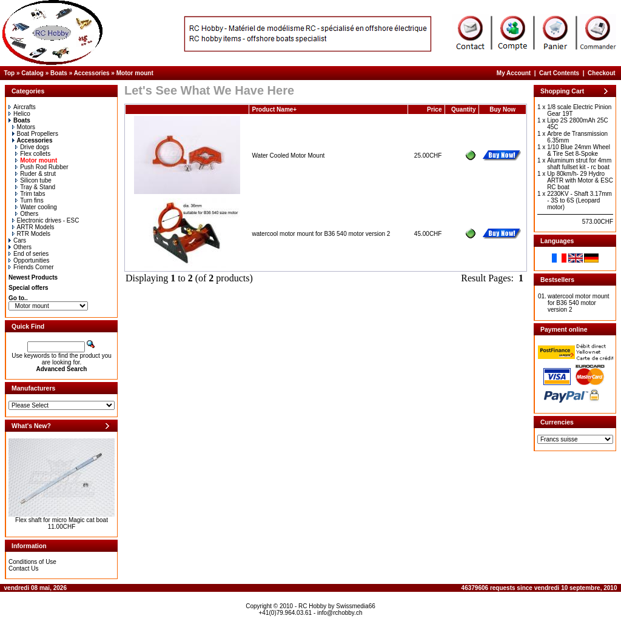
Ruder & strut (35, 173)
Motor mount (134, 73)
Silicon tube (33, 180)
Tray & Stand (35, 187)
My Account (514, 73)
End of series (28, 253)
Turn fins (29, 200)
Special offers (28, 287)
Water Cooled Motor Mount (288, 155)
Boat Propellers (35, 133)
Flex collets (32, 153)
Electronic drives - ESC (45, 220)
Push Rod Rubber (42, 167)
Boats (58, 73)
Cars (17, 240)
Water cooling (36, 207)
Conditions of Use (32, 561)
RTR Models (31, 233)
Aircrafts (22, 107)
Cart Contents (559, 73)
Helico (19, 113)
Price (434, 109)
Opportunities (28, 260)
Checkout (602, 73)
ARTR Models (33, 227)
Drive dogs (32, 147)
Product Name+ (274, 109)
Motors (24, 127)
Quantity (463, 109)
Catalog (32, 73)
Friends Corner (31, 267)
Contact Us (23, 568)
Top (9, 73)
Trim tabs (30, 193)
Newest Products (33, 277)
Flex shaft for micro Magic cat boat (61, 520)
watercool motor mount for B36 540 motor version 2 (321, 233)
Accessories (92, 73)
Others (26, 213)
